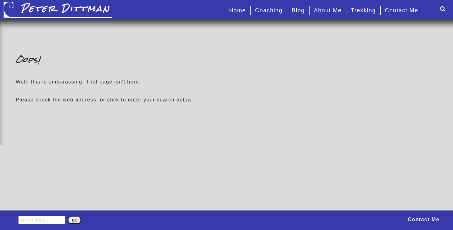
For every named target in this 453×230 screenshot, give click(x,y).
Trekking (363, 10)
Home (237, 10)
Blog (298, 10)
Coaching (268, 10)
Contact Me (401, 10)
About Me (328, 10)
